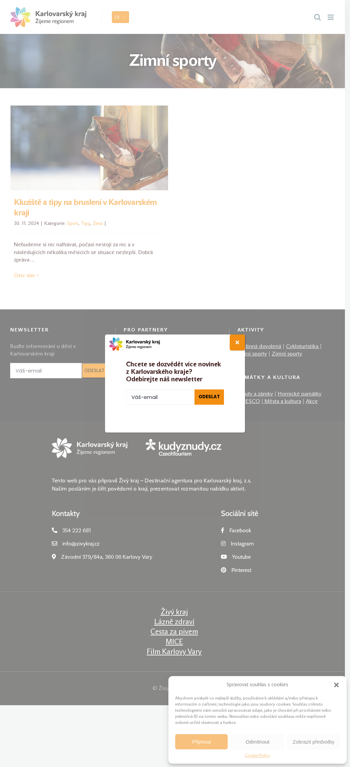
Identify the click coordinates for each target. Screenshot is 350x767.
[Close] (237, 342)
